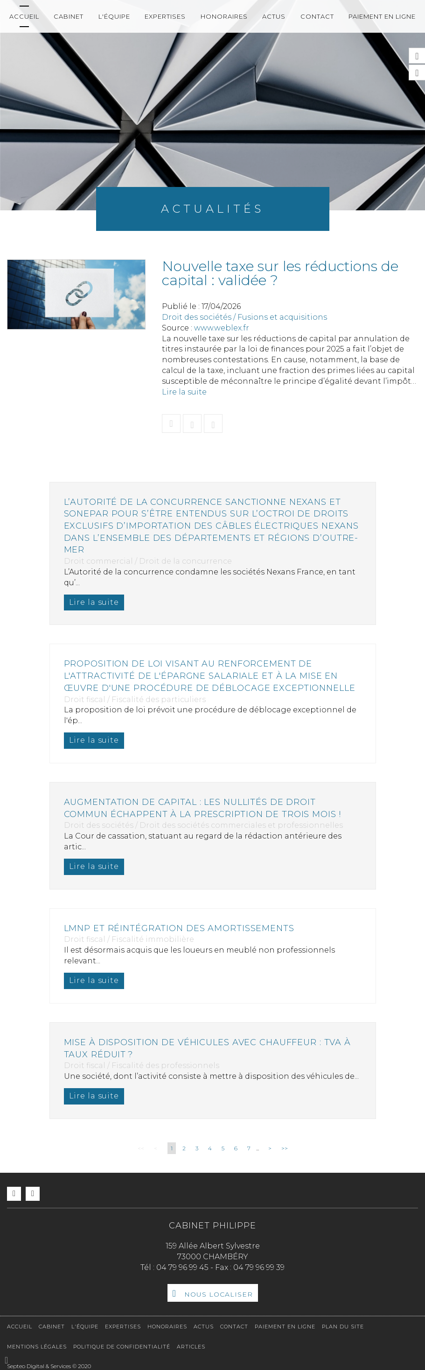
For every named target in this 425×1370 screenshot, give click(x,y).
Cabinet (69, 16)
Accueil (24, 16)
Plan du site (343, 1326)
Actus (274, 16)
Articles (191, 1346)
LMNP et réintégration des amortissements (180, 928)
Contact (317, 16)
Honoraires (224, 16)
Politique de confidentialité (121, 1346)
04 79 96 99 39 (259, 1267)
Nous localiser (218, 1294)
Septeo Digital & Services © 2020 (49, 1366)
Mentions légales (37, 1346)
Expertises (165, 16)
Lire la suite (184, 391)
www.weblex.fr (221, 327)
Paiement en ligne (382, 16)
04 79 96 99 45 (182, 1267)
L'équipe (114, 16)
